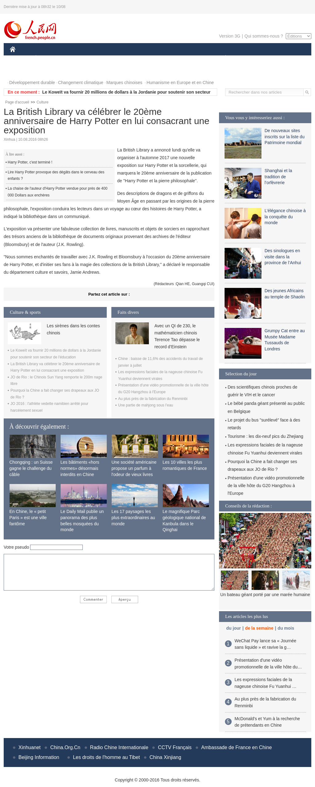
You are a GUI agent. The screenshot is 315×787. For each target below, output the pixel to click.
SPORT (246, 58)
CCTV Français (174, 747)
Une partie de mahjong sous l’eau (145, 405)
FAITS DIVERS (189, 58)
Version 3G (229, 36)
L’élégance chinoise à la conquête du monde (285, 216)
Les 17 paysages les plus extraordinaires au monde (133, 517)
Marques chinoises (124, 82)
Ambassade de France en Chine (236, 747)
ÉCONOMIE (47, 58)
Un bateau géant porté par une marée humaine (265, 594)
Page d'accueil (17, 102)
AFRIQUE (101, 58)
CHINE (20, 58)
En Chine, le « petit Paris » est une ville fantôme (28, 517)
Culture (43, 102)
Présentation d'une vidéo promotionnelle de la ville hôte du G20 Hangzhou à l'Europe (266, 485)
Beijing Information (38, 757)
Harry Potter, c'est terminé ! (30, 162)
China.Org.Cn (65, 747)
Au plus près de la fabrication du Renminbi (152, 399)
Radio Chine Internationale (119, 747)
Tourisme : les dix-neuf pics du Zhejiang (265, 436)
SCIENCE (128, 58)
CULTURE (156, 58)
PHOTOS (22, 70)
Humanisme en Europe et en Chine (180, 82)
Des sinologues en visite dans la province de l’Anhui (283, 256)
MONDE (75, 58)
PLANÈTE (222, 58)
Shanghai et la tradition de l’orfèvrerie (278, 176)
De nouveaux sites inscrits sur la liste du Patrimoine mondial (285, 136)
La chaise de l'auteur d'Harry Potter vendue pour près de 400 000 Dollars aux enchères (57, 191)
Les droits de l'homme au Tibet (106, 757)
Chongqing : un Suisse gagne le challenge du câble (31, 468)
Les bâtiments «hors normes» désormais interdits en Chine (80, 468)
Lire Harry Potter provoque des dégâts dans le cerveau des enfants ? (56, 175)
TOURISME (273, 58)
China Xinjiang (165, 757)
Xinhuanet (29, 747)
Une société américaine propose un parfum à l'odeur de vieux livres (134, 468)
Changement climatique (80, 82)
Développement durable (32, 82)
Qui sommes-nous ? (264, 36)
